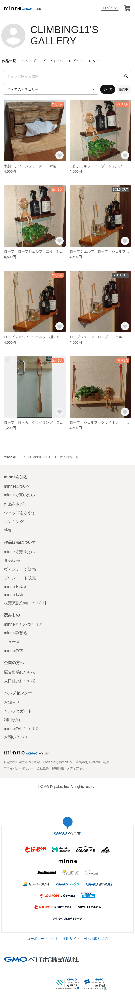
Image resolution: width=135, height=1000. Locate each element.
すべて (107, 89)
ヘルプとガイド (18, 711)
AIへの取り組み (96, 939)
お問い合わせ (16, 737)
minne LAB (13, 594)
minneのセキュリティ (23, 728)
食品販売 (12, 560)
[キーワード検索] (67, 76)
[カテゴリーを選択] (51, 89)
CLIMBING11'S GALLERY (64, 35)
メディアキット (77, 768)
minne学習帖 (15, 633)
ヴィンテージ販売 (20, 569)
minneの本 (13, 650)
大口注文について (20, 681)
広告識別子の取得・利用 (92, 762)
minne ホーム (13, 457)
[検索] (126, 76)
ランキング (14, 521)
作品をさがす (16, 504)
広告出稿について (20, 672)
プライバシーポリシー (19, 768)
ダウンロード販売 (20, 578)
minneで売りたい (19, 552)
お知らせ (12, 702)
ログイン (110, 8)
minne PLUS (15, 586)
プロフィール (52, 61)
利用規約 (12, 720)
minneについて (17, 486)
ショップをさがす (20, 513)
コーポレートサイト (42, 939)
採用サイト (71, 939)
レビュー (76, 61)
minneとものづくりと (23, 624)
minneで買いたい (19, 495)
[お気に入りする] (59, 155)
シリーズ (29, 61)
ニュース (12, 642)
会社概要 (43, 768)
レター (94, 61)
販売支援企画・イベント (26, 603)
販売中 (123, 89)
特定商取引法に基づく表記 (22, 762)
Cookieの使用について (58, 762)
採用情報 (58, 768)
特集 (8, 530)
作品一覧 (9, 61)
